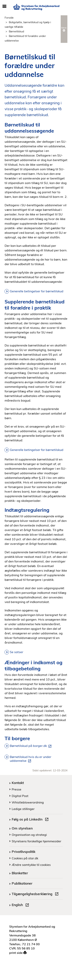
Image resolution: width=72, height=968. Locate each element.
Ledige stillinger (23, 809)
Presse (16, 789)
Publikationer (22, 883)
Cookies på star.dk (25, 858)
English (21, 905)
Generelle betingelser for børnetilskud (36, 291)
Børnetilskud (16, 31)
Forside (9, 17)
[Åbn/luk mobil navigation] (4, 6)
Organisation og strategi (29, 835)
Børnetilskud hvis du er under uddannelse (30, 759)
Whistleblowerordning (28, 802)
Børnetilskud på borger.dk (31, 746)
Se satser (16, 652)
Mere (64, 29)
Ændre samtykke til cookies (31, 865)
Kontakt (18, 783)
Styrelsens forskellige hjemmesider (36, 841)
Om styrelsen (22, 828)
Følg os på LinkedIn (31, 819)
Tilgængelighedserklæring (36, 894)
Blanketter (20, 873)
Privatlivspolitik (23, 851)
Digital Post (20, 796)
